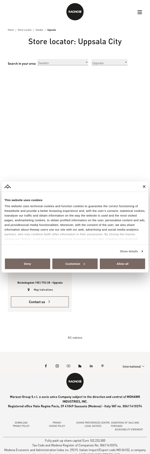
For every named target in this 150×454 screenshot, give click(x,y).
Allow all (123, 263)
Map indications (43, 290)
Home (11, 30)
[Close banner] (144, 186)
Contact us (40, 302)
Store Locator (25, 30)
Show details (129, 251)
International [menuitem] (132, 367)
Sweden (40, 30)
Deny (27, 263)
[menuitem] (132, 367)
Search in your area (22, 63)
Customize (75, 263)
